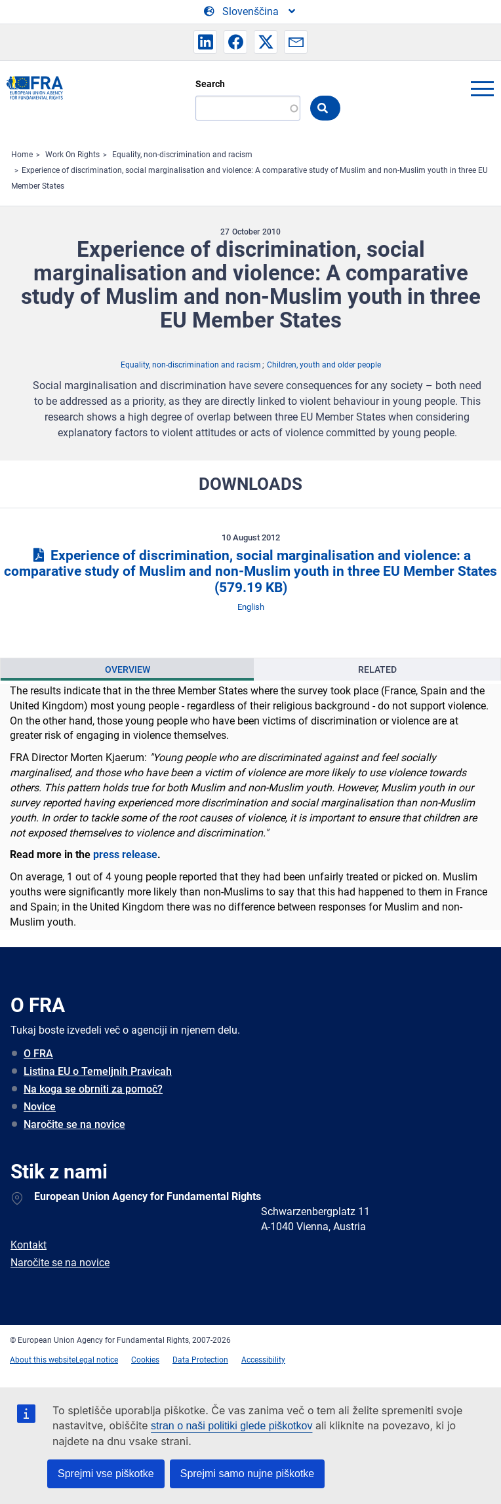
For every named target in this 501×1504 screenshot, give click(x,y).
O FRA (38, 1053)
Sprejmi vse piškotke (106, 1473)
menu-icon (482, 88)
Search (210, 84)
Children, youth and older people (324, 364)
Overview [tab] (127, 669)
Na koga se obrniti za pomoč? (93, 1089)
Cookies (145, 1359)
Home (22, 154)
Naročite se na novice (74, 1124)
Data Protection (200, 1359)
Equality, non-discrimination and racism (182, 154)
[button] (205, 42)
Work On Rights (72, 154)
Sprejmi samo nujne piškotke (247, 1473)
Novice (40, 1106)
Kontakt (28, 1245)
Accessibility (263, 1359)
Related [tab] (377, 669)
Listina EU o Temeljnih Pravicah (98, 1071)
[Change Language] (250, 12)
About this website (42, 1359)
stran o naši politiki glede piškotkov (231, 1425)
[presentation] (127, 669)
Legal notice (96, 1359)
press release (125, 854)
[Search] (247, 108)
